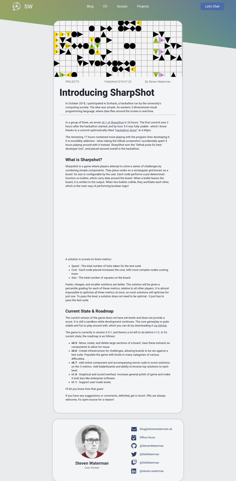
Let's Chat (213, 6)
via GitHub (160, 325)
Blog (90, 6)
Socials (122, 6)
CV (105, 6)
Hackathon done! (126, 130)
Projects (143, 6)
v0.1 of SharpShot (112, 122)
